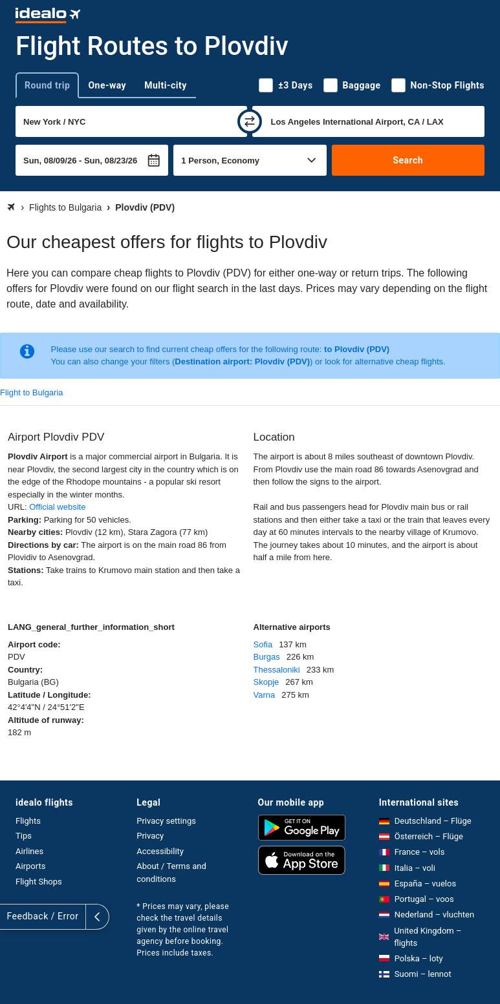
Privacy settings (166, 821)
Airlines (29, 851)
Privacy (150, 836)
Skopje (266, 682)
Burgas (267, 657)
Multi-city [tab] (165, 85)
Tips (24, 836)
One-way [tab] (107, 85)
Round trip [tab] (47, 85)
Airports (30, 866)
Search (408, 160)
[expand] (11, 917)
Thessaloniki (277, 670)
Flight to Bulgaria (31, 392)
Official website (57, 507)
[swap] (249, 121)
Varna (265, 695)
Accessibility (160, 851)
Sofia (263, 644)
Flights (28, 821)
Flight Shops (39, 881)
